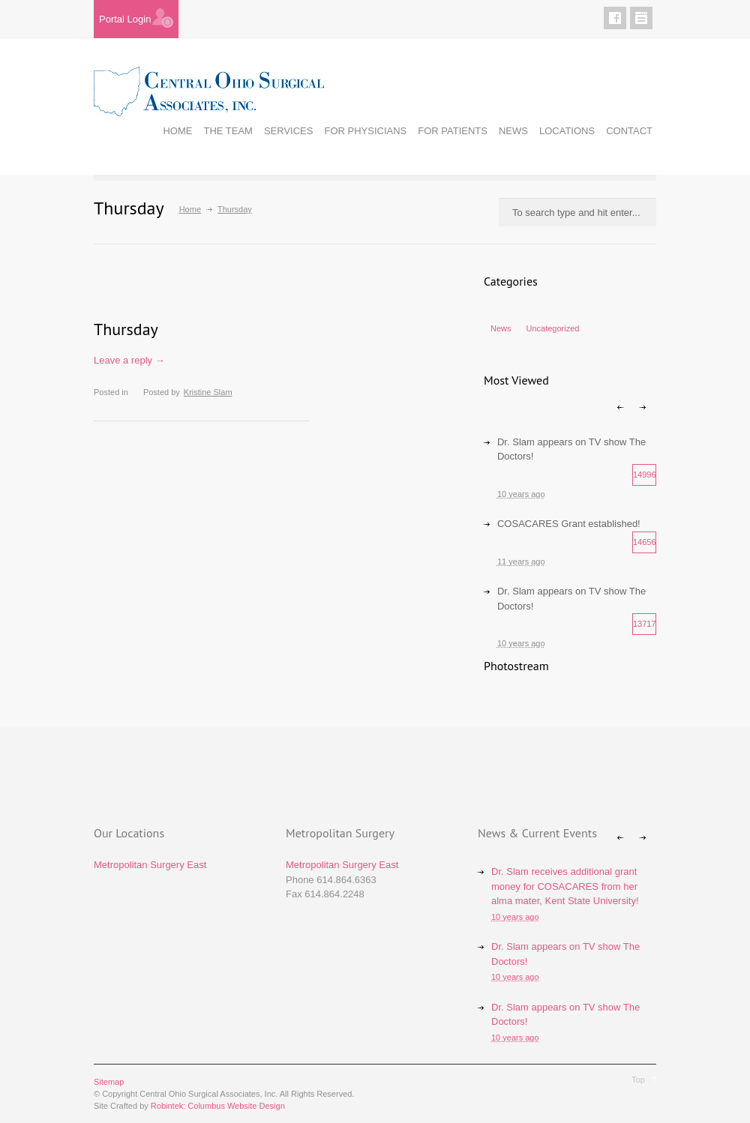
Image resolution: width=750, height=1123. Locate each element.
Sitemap (109, 1081)
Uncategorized (553, 328)
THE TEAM (228, 130)
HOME (177, 130)
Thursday (126, 329)
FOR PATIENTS (453, 130)
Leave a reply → (129, 360)
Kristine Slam (208, 392)
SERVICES (289, 130)
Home (190, 209)
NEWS (513, 130)
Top (638, 1079)
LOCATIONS (567, 130)
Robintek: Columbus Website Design (218, 1105)
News (501, 328)
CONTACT (629, 130)
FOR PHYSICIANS (365, 130)
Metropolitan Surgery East (150, 864)
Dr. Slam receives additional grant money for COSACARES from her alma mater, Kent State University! (565, 886)
